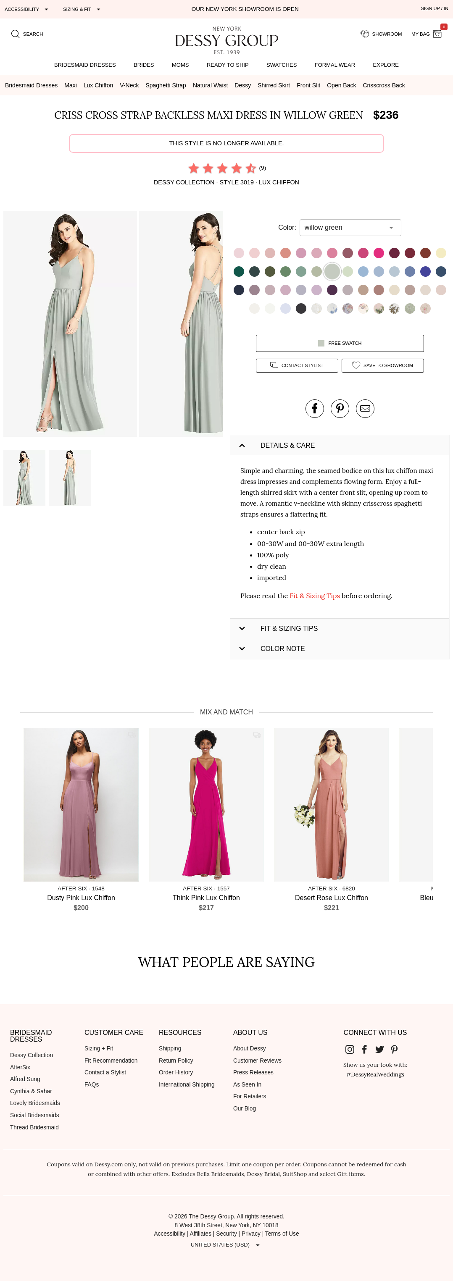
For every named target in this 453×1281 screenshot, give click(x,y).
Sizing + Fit (98, 1048)
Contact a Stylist (105, 1072)
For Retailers (249, 1096)
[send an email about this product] (365, 408)
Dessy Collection (31, 1055)
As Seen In (247, 1085)
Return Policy (176, 1061)
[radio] (193, 168)
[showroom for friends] (381, 34)
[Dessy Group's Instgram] (353, 1049)
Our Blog (244, 1108)
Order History (176, 1072)
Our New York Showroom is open (245, 9)
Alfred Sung (25, 1079)
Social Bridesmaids (34, 1115)
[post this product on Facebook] (315, 408)
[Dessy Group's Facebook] (367, 1049)
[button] (71, 325)
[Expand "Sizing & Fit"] (83, 9)
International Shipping (187, 1085)
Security (226, 1234)
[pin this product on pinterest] (340, 408)
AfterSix (20, 1067)
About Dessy (249, 1048)
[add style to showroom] (383, 366)
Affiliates (201, 1234)
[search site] (27, 34)
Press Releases (253, 1072)
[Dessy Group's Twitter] (382, 1049)
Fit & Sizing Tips (315, 595)
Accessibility (169, 1234)
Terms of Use (282, 1234)
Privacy (251, 1234)
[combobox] (344, 228)
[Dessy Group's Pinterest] (398, 1049)
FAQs (91, 1085)
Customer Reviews (257, 1061)
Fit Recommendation (110, 1061)
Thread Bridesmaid (34, 1127)
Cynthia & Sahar (31, 1091)
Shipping (170, 1048)
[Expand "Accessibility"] (27, 9)
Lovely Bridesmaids (35, 1103)
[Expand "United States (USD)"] (226, 1245)
